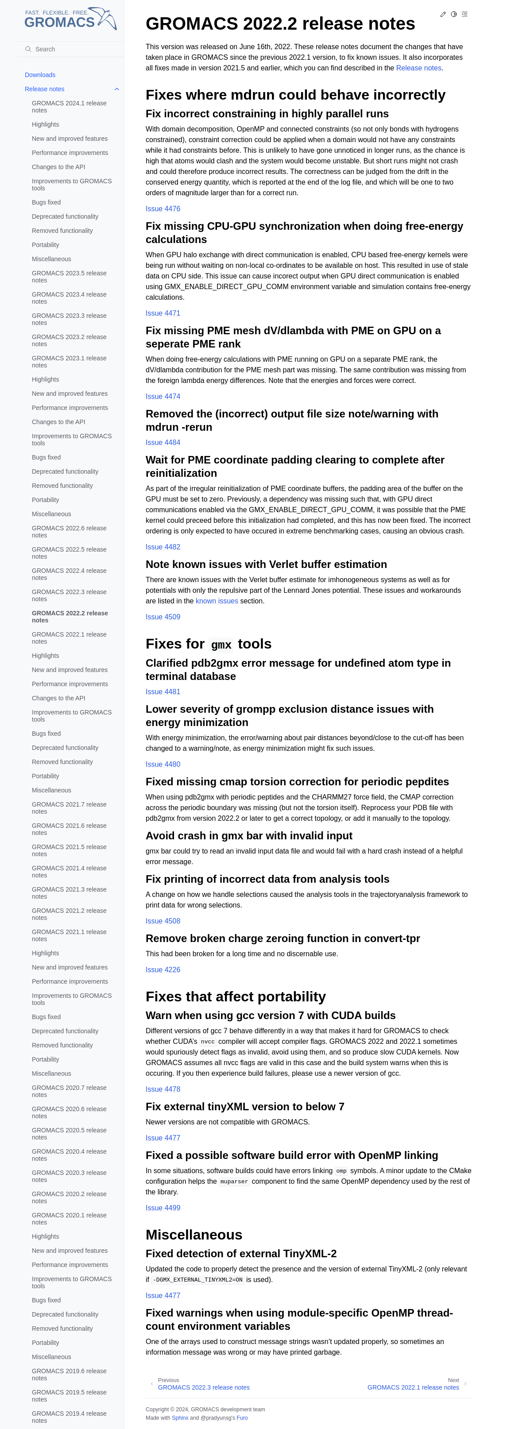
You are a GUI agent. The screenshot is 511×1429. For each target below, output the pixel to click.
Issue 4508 (163, 921)
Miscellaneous (51, 259)
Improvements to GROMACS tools (72, 185)
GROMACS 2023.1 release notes (69, 362)
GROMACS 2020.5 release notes (69, 1134)
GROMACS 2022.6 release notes (69, 532)
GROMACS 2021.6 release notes (69, 829)
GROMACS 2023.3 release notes (69, 319)
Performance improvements (70, 152)
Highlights (45, 124)
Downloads (40, 74)
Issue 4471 (163, 313)
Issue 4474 (163, 396)
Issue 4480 (163, 764)
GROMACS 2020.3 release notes (69, 1176)
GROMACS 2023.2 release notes (69, 340)
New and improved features (70, 138)
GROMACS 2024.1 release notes (69, 107)
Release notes (45, 89)
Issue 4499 (163, 1208)
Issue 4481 (163, 691)
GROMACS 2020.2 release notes (69, 1197)
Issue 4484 (163, 442)
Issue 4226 (163, 969)
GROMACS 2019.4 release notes (69, 1417)
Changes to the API (58, 166)
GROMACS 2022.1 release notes (69, 638)
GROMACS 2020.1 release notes (69, 1219)
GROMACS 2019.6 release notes (69, 1374)
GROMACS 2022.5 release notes (69, 553)
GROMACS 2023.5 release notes (69, 277)
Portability (45, 244)
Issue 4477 (163, 1138)
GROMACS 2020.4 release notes (69, 1155)
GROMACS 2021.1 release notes (69, 935)
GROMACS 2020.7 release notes (69, 1091)
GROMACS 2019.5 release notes (69, 1396)
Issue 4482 (163, 547)
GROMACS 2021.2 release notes (69, 914)
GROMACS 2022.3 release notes (69, 595)
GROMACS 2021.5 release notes (69, 850)
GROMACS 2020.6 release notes (69, 1112)
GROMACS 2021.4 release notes (69, 872)
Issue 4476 (163, 208)
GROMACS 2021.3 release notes (69, 893)
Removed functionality (62, 230)
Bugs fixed (46, 202)
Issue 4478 (163, 1089)
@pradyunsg (216, 1418)
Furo (242, 1418)
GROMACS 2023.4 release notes (69, 298)
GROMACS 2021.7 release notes (69, 808)
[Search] (71, 49)
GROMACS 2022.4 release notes (69, 574)
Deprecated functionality (65, 216)
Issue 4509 (163, 617)
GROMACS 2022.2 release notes (70, 617)
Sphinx (180, 1418)
